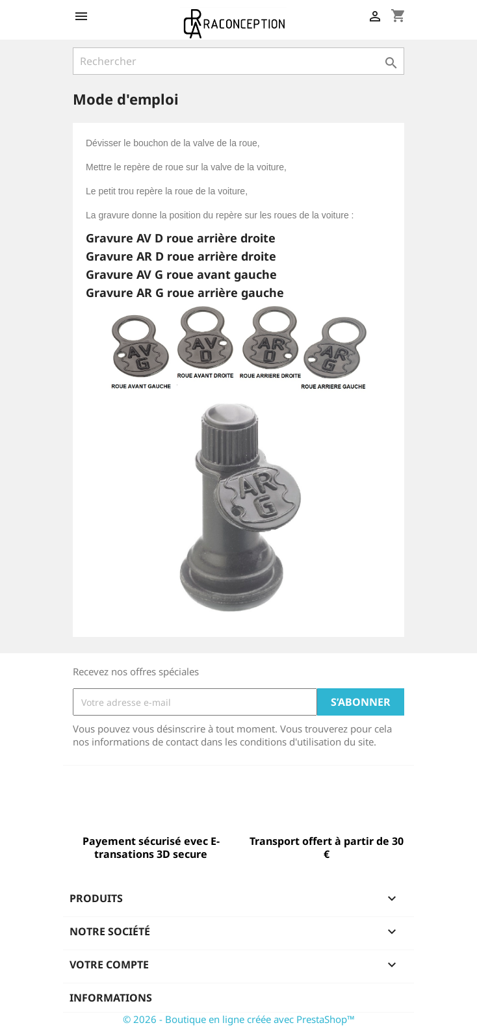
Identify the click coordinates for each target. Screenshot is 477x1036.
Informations (111, 998)
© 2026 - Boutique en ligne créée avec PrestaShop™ (239, 1019)
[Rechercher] (238, 61)
